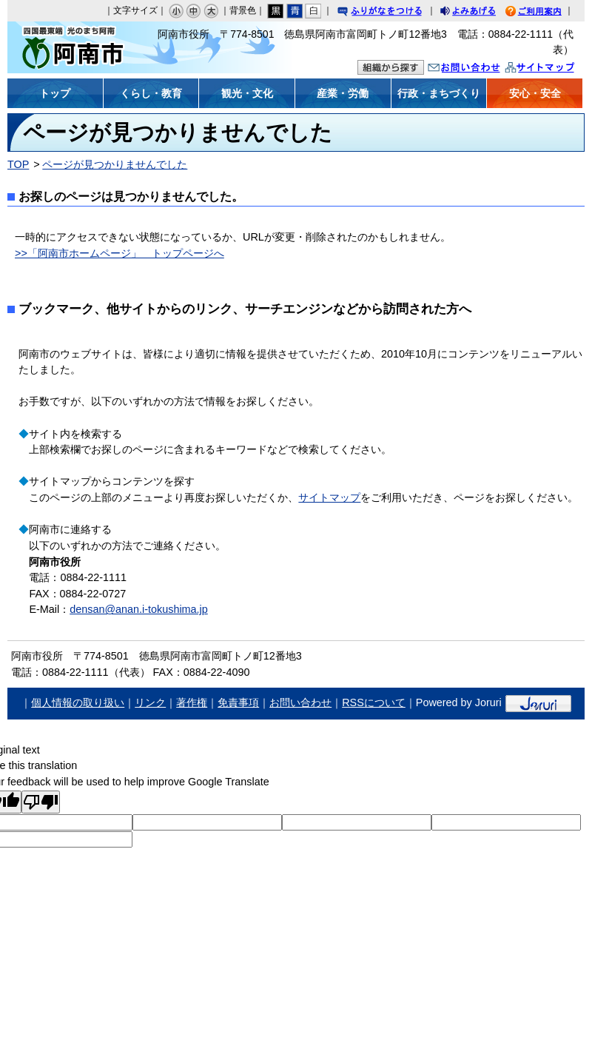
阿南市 (79, 47)
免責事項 (238, 702)
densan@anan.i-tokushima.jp (139, 609)
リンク (150, 702)
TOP (18, 164)
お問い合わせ (479, 69)
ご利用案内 (544, 13)
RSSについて (374, 702)
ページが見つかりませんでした (114, 164)
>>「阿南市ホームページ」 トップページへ (119, 253)
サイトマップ (555, 69)
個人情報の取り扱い (77, 702)
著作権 (191, 702)
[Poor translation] (40, 802)
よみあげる (481, 13)
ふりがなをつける (394, 13)
